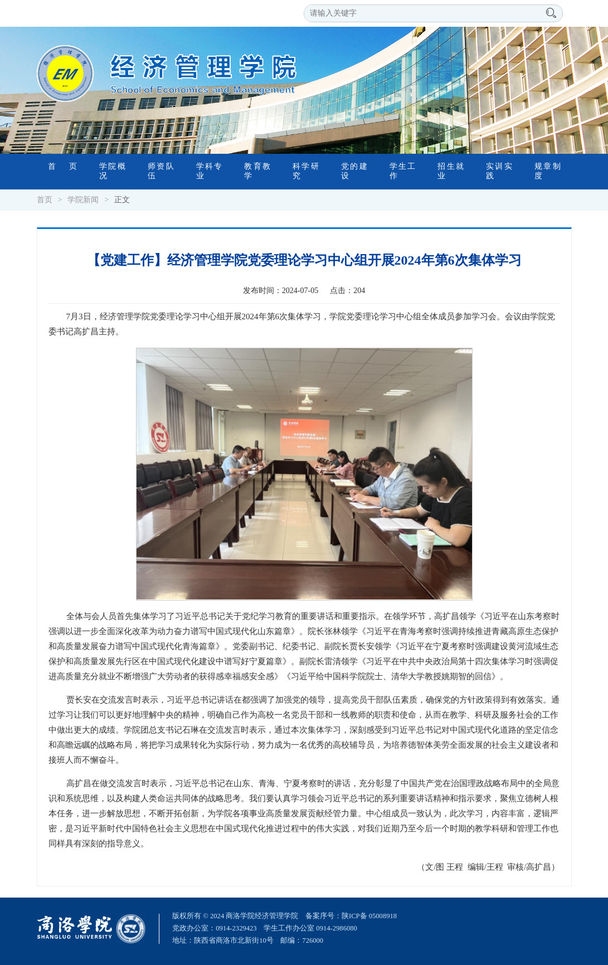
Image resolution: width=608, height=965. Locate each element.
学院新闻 (83, 200)
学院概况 (112, 171)
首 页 (62, 166)
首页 (44, 200)
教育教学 (257, 171)
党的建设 (354, 171)
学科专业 (209, 171)
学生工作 (403, 171)
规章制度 (547, 171)
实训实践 (499, 171)
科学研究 (306, 171)
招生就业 (450, 171)
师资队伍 (161, 171)
